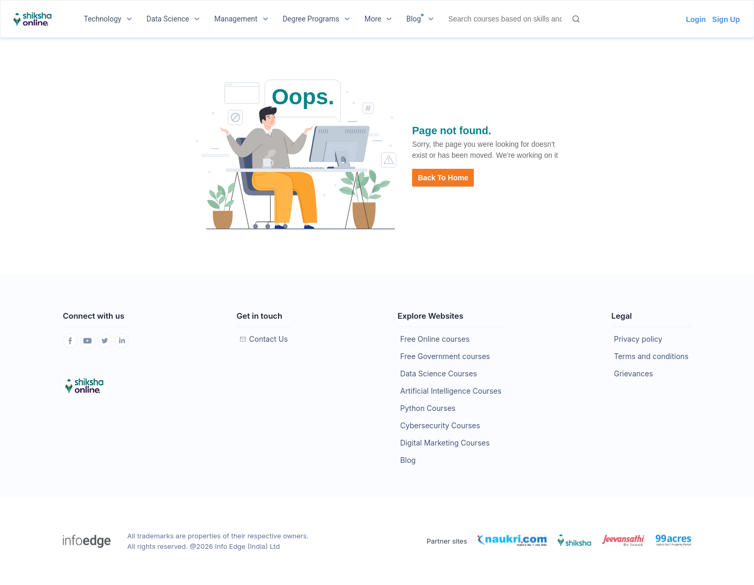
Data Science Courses (438, 373)
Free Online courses (434, 338)
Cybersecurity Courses (440, 425)
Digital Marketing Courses (445, 442)
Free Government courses (445, 356)
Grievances (633, 373)
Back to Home (443, 178)
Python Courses (428, 408)
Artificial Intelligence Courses (450, 390)
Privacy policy (638, 338)
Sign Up (726, 19)
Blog (408, 460)
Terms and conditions (651, 356)
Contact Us (268, 338)
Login (696, 19)
